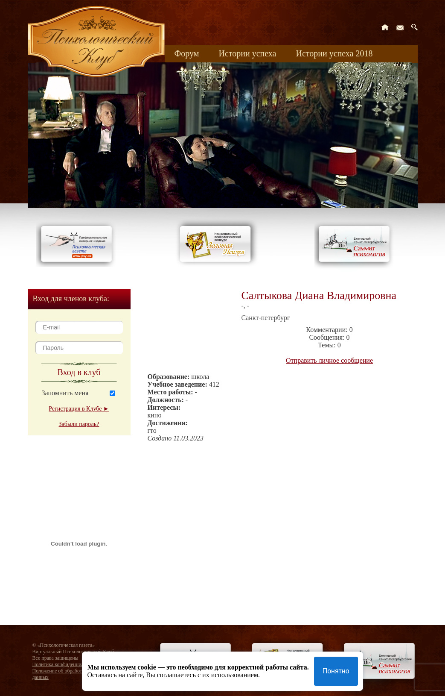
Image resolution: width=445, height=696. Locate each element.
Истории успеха (247, 53)
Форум (187, 53)
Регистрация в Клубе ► (79, 408)
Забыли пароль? (79, 424)
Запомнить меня (65, 392)
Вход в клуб (79, 372)
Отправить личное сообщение (329, 360)
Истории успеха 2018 (334, 53)
